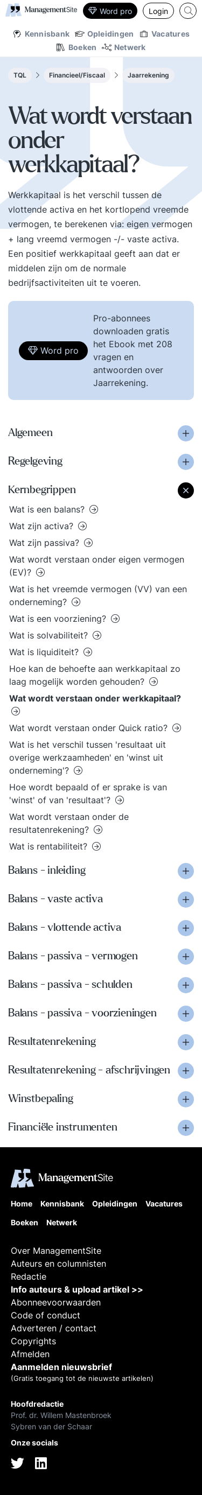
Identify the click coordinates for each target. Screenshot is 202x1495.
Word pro (110, 11)
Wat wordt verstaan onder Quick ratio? (89, 727)
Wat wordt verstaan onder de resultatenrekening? (69, 823)
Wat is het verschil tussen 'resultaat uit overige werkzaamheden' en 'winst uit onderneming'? (87, 757)
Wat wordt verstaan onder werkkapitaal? (95, 698)
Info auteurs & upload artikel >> (77, 1289)
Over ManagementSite (56, 1250)
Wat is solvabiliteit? (49, 635)
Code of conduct (45, 1315)
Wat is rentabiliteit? (49, 846)
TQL (19, 75)
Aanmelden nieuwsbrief (61, 1366)
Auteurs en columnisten (58, 1263)
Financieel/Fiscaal (77, 75)
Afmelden (30, 1354)
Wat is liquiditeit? (45, 652)
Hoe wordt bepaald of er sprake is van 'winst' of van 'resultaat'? (88, 793)
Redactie (28, 1276)
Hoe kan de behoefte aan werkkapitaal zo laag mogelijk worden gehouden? (94, 675)
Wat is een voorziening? (59, 618)
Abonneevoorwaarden (56, 1302)
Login (158, 11)
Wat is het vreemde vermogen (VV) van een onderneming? (98, 595)
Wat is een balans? (48, 509)
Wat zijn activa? (42, 526)
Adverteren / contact (53, 1328)
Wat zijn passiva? (45, 542)
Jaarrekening (148, 75)
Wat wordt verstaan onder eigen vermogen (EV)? (96, 566)
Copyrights (33, 1341)
